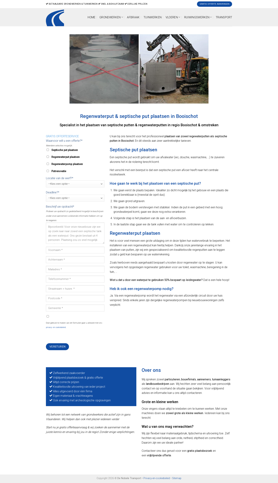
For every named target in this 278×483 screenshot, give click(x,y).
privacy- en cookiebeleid (56, 327)
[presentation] (73, 336)
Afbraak (133, 17)
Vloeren (173, 17)
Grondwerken (111, 17)
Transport (224, 17)
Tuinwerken (153, 17)
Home (91, 17)
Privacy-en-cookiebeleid (156, 478)
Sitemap (176, 478)
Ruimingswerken (198, 17)
